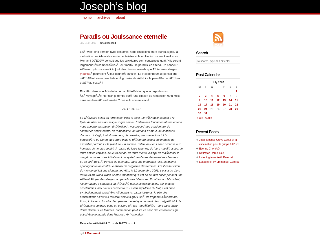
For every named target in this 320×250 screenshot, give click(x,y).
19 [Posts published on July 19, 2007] (218, 104)
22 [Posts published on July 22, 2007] (236, 104)
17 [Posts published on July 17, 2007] (205, 104)
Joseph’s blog (113, 6)
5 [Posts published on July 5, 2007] (218, 95)
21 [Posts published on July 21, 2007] (230, 104)
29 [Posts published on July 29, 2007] (236, 109)
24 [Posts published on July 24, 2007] (205, 109)
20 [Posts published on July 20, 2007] (224, 104)
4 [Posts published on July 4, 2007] (212, 95)
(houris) (85, 73)
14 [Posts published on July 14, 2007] (230, 100)
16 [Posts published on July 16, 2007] (199, 104)
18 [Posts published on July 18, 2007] (211, 104)
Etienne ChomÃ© (209, 148)
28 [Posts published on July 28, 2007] (230, 109)
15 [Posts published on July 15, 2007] (236, 100)
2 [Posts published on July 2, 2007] (199, 95)
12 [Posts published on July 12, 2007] (218, 100)
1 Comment (92, 233)
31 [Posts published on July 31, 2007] (205, 113)
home (87, 17)
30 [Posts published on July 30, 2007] (199, 113)
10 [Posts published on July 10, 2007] (205, 100)
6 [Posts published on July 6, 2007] (224, 95)
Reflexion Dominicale (211, 153)
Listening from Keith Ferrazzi (216, 157)
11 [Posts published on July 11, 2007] (211, 100)
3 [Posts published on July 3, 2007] (206, 95)
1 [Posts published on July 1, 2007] (236, 91)
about (120, 17)
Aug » (208, 117)
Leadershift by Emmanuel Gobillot (219, 161)
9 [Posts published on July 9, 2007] (199, 100)
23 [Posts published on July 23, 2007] (199, 109)
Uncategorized (108, 43)
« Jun (200, 117)
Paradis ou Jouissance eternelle (123, 36)
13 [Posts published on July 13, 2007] (224, 100)
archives (104, 17)
